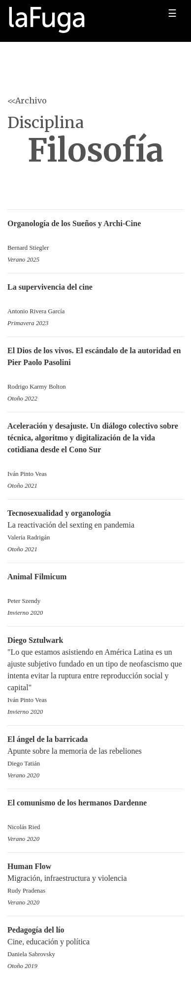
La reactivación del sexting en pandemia (95, 526)
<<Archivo (27, 100)
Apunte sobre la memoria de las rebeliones (95, 752)
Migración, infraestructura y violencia (95, 879)
